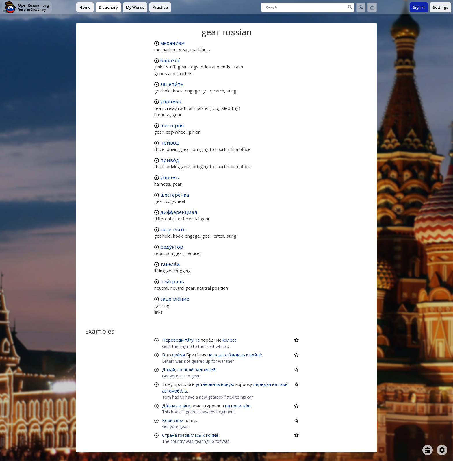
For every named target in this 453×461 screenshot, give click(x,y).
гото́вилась (189, 435)
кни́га (184, 405)
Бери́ (167, 420)
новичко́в (240, 405)
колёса (230, 340)
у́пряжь (169, 177)
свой (283, 384)
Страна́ (169, 435)
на (197, 340)
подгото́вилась (229, 355)
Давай (168, 369)
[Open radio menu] (427, 450)
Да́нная (170, 405)
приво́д (169, 160)
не (210, 355)
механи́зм (172, 43)
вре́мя (178, 355)
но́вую (227, 384)
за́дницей (205, 369)
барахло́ (170, 60)
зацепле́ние (174, 298)
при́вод (169, 142)
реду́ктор (171, 246)
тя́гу (189, 340)
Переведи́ (173, 340)
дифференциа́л (178, 212)
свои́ (178, 420)
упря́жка (170, 101)
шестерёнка (174, 194)
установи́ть (208, 384)
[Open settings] (442, 450)
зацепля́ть (173, 229)
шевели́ (185, 369)
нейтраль (172, 281)
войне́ (255, 355)
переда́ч (262, 384)
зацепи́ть (171, 84)
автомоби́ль (174, 391)
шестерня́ (172, 125)
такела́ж (170, 264)
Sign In (419, 7)
